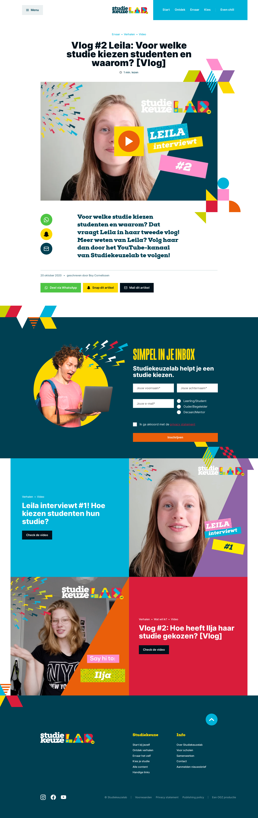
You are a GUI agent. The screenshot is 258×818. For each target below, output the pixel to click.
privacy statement (182, 424)
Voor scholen (185, 750)
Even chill (227, 9)
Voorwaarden (143, 797)
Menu (32, 10)
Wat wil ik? (160, 619)
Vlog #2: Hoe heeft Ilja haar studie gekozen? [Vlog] (186, 632)
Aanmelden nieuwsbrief (191, 766)
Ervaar (194, 9)
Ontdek (180, 9)
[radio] (197, 401)
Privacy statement (167, 797)
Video (142, 34)
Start (166, 9)
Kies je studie (141, 761)
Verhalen (129, 34)
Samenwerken (185, 755)
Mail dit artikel (139, 287)
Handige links (141, 772)
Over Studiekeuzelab (190, 744)
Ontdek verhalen (143, 750)
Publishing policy (193, 797)
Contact (182, 761)
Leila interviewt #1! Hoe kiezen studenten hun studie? (63, 513)
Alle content (140, 766)
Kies (207, 9)
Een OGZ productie (224, 797)
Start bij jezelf (141, 744)
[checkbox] (197, 406)
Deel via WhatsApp (63, 287)
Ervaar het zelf (142, 755)
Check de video (37, 535)
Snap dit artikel (103, 287)
